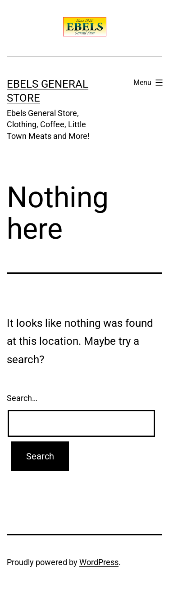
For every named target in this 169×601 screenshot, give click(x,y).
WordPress (99, 562)
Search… (22, 398)
